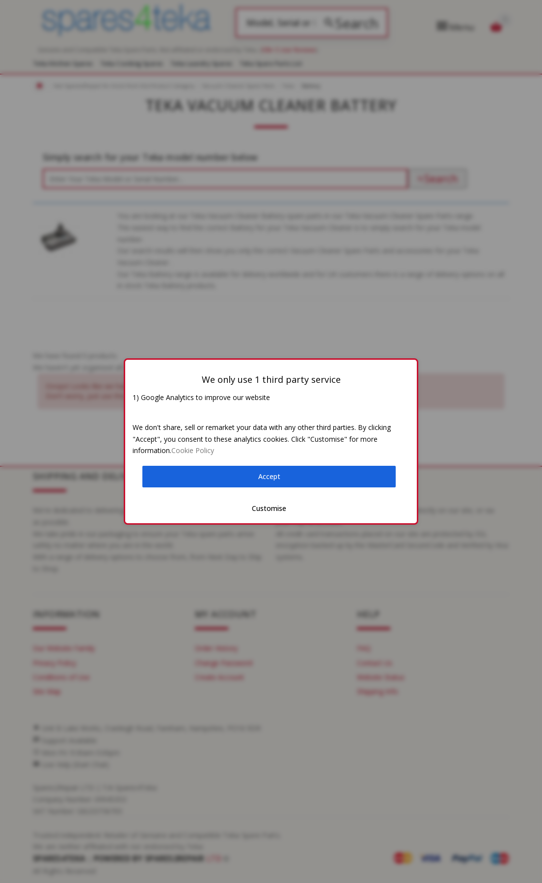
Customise (269, 508)
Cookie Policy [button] (192, 450)
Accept (269, 476)
